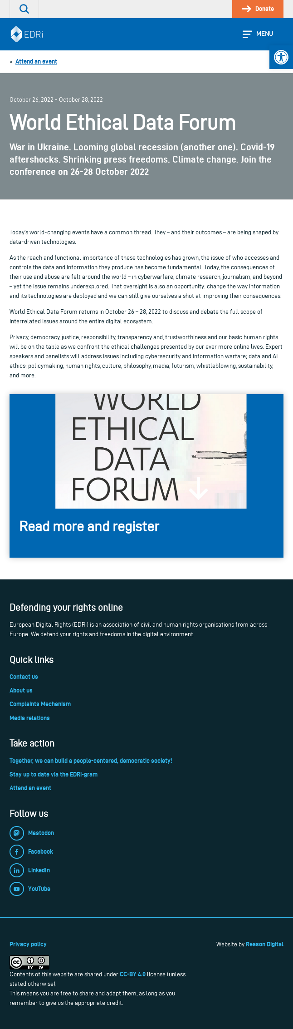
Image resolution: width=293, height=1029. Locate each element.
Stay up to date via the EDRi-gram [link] (54, 774)
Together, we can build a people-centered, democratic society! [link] (91, 760)
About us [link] (21, 690)
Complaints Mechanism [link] (40, 703)
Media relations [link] (30, 718)
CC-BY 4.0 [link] (133, 974)
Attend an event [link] (30, 788)
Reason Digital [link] (264, 944)
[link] (281, 57)
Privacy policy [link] (28, 944)
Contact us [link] (24, 676)
